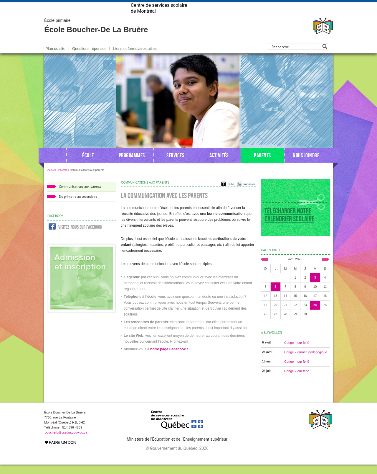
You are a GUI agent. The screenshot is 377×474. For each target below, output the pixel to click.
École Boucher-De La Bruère (96, 35)
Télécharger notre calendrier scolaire (289, 224)
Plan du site (55, 58)
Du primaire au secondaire (78, 206)
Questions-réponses (89, 58)
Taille (230, 193)
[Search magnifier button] (325, 56)
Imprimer (249, 193)
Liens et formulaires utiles (134, 58)
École (88, 164)
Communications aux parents (80, 196)
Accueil (51, 179)
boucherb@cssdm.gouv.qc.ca (66, 442)
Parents (262, 164)
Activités (219, 164)
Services (175, 164)
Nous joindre (306, 164)
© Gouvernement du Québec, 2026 (176, 457)
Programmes (132, 164)
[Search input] (296, 56)
